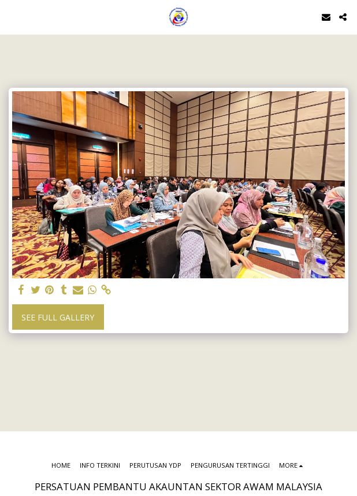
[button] (13, 16)
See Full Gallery (57, 317)
